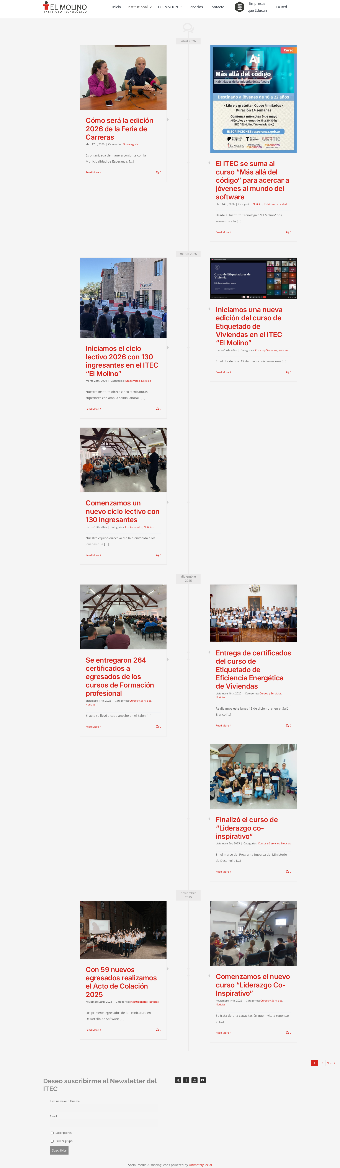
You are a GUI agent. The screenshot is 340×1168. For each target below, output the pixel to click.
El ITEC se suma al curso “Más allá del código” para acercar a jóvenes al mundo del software (252, 180)
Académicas (132, 381)
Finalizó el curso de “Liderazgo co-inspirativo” (247, 828)
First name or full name (65, 1101)
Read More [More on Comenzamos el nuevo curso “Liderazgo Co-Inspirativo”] (222, 1032)
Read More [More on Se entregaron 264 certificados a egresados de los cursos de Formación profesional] (92, 726)
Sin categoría (131, 144)
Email (53, 1116)
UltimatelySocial (200, 1165)
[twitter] (178, 1080)
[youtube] (203, 1080)
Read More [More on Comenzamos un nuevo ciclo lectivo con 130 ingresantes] (92, 555)
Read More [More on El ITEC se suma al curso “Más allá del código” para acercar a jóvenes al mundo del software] (222, 232)
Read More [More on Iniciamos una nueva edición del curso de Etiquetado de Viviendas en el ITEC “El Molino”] (222, 372)
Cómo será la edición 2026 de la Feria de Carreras (119, 128)
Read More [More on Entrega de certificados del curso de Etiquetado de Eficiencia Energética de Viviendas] (222, 725)
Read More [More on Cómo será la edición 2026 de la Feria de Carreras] (92, 172)
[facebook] (186, 1080)
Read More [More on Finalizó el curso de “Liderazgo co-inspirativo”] (222, 871)
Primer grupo (62, 1141)
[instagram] (194, 1080)
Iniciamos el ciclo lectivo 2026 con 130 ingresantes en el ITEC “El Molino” (122, 361)
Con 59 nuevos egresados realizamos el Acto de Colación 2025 (121, 982)
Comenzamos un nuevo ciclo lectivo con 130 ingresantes (123, 511)
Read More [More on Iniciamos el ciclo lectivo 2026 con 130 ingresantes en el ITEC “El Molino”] (92, 409)
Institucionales (133, 527)
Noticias (258, 204)
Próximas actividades (276, 204)
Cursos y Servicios (266, 350)
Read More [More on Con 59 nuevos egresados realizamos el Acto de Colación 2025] (92, 1030)
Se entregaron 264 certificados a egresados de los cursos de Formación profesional (120, 677)
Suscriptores (61, 1133)
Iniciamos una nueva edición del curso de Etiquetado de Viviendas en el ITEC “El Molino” (249, 326)
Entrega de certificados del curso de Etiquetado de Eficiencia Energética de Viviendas (253, 670)
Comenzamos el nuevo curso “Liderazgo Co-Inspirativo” (253, 984)
